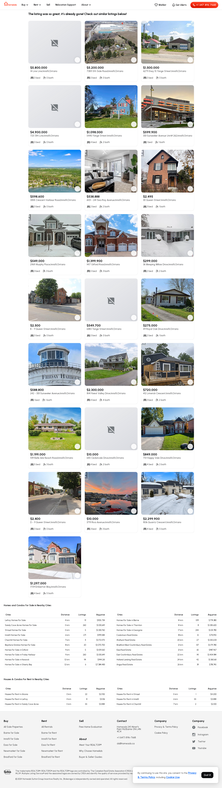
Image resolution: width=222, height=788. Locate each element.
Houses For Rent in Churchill (129, 704)
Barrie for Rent (49, 733)
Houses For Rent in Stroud (128, 694)
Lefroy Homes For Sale (15, 620)
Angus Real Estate (125, 664)
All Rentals (46, 727)
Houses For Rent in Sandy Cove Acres (22, 704)
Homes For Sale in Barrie (128, 620)
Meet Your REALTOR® (90, 745)
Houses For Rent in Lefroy (16, 699)
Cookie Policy (161, 733)
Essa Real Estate (124, 650)
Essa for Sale (10, 745)
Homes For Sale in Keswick (17, 659)
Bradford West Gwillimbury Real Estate (134, 645)
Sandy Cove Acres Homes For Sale (21, 625)
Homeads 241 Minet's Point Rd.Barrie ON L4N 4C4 (129, 729)
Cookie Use (173, 777)
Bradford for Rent (50, 757)
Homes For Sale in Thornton (129, 625)
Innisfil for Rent (49, 739)
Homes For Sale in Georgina (129, 630)
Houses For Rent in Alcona (16, 694)
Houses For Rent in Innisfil (128, 699)
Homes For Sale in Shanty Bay (18, 664)
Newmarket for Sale (14, 751)
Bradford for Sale (13, 757)
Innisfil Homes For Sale (15, 635)
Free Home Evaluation (90, 727)
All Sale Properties (13, 727)
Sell (48, 4)
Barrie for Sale (11, 733)
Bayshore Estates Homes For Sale (20, 645)
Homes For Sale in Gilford (16, 650)
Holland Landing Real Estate (129, 659)
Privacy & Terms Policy (166, 727)
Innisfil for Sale (11, 739)
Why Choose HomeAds (90, 751)
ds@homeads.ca (126, 743)
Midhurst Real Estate (126, 640)
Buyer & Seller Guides (90, 757)
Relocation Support (65, 4)
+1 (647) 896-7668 (126, 737)
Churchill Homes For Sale (16, 640)
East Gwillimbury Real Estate (130, 655)
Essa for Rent (48, 745)
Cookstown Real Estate (127, 635)
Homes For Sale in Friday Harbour (20, 655)
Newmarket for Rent (52, 751)
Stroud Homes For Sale (15, 630)
